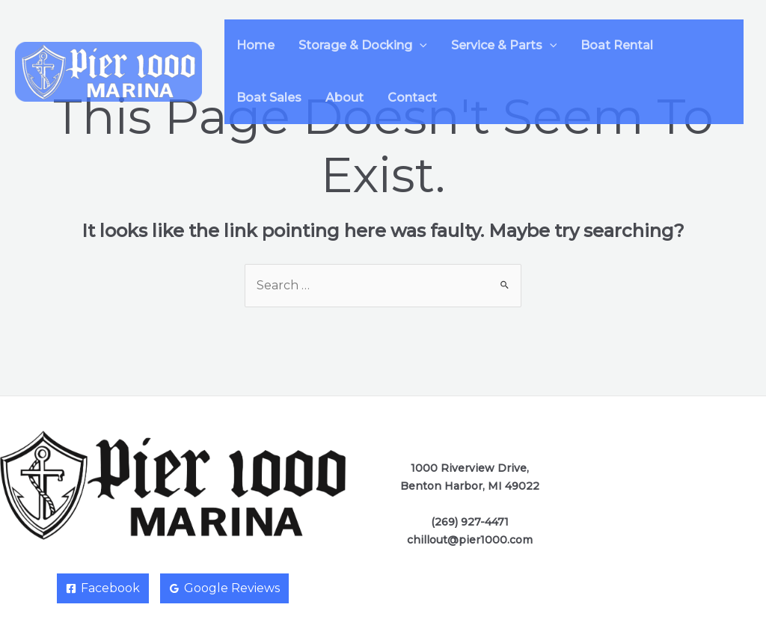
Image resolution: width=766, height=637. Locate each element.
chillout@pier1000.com (470, 540)
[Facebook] (103, 588)
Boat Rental (616, 45)
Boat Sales (268, 97)
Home (255, 45)
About (344, 97)
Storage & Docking (362, 45)
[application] (419, 45)
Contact (412, 97)
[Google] (224, 588)
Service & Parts (504, 45)
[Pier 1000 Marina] (108, 71)
